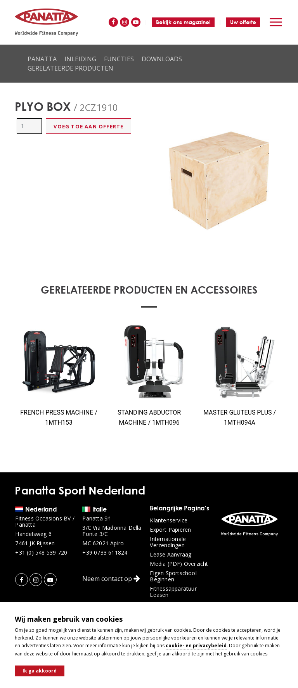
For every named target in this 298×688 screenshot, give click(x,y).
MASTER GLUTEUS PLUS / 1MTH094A (239, 417)
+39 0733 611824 (104, 553)
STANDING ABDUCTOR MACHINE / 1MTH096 (149, 417)
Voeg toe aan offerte (88, 126)
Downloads (162, 59)
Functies (119, 59)
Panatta (42, 59)
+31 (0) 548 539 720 (41, 553)
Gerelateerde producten (70, 68)
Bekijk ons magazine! (183, 22)
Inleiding (80, 59)
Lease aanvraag (170, 554)
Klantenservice (168, 520)
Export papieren (170, 530)
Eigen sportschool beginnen (173, 576)
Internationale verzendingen (168, 542)
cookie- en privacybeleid (196, 645)
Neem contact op (111, 578)
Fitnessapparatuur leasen (173, 592)
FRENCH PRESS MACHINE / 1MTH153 (58, 417)
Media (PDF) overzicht (179, 564)
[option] (219, 180)
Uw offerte (243, 22)
